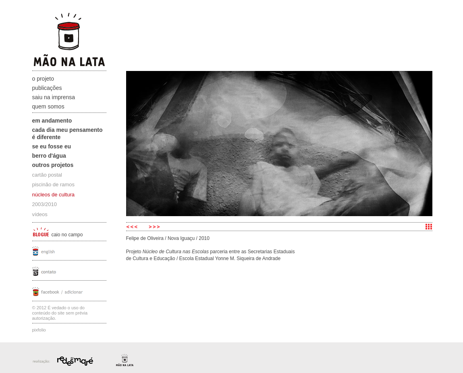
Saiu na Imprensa (53, 97)
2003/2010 (44, 204)
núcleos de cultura (53, 195)
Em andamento (52, 120)
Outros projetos (53, 165)
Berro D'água (49, 155)
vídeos (40, 214)
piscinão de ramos (53, 184)
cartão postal (47, 175)
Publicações (47, 88)
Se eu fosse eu (51, 146)
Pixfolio (39, 329)
